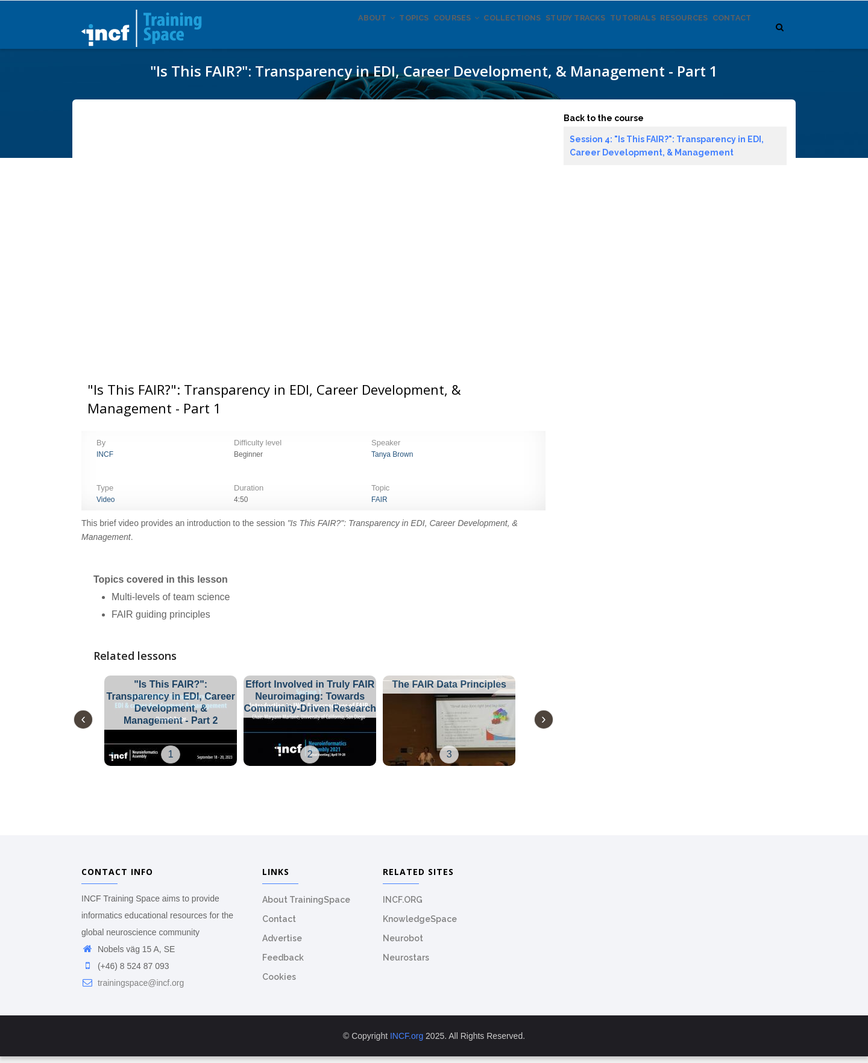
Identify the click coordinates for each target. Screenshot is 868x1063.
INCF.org (406, 1042)
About (311, 35)
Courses (408, 35)
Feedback (283, 964)
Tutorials (611, 35)
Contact (728, 35)
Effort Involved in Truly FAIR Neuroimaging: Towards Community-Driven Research (310, 703)
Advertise (282, 945)
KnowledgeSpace (420, 925)
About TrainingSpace (306, 906)
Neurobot (403, 945)
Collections (473, 35)
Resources (671, 35)
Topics (357, 35)
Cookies (279, 983)
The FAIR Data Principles (449, 691)
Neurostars (406, 964)
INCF (104, 461)
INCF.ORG (403, 906)
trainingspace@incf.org (132, 989)
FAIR (379, 506)
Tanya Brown (392, 461)
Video (105, 506)
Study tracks (545, 35)
